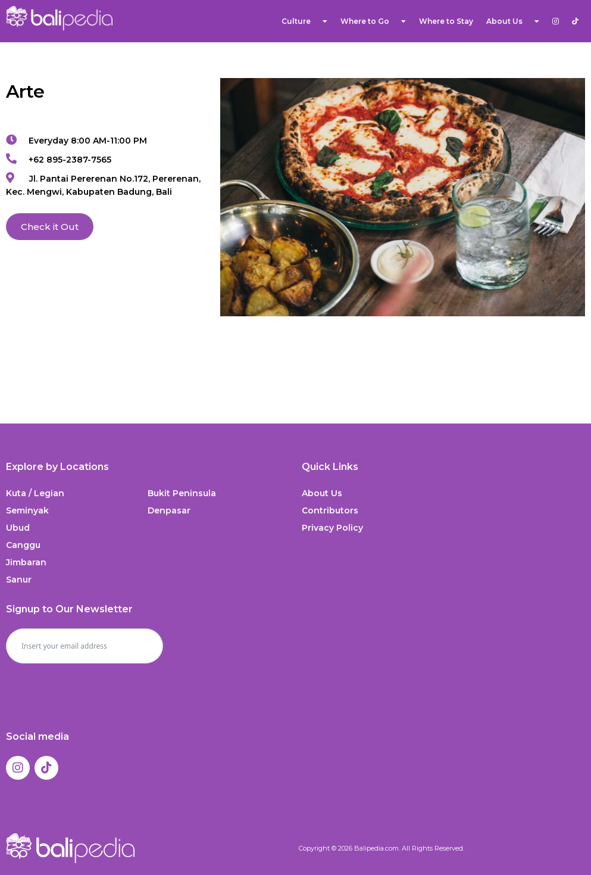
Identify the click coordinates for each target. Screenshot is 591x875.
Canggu (23, 545)
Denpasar (169, 510)
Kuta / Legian (35, 493)
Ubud (18, 527)
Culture (304, 21)
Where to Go (373, 21)
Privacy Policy (332, 527)
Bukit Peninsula (182, 493)
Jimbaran (26, 562)
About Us (512, 21)
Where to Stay (446, 21)
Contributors (330, 510)
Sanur (19, 579)
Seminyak (27, 510)
